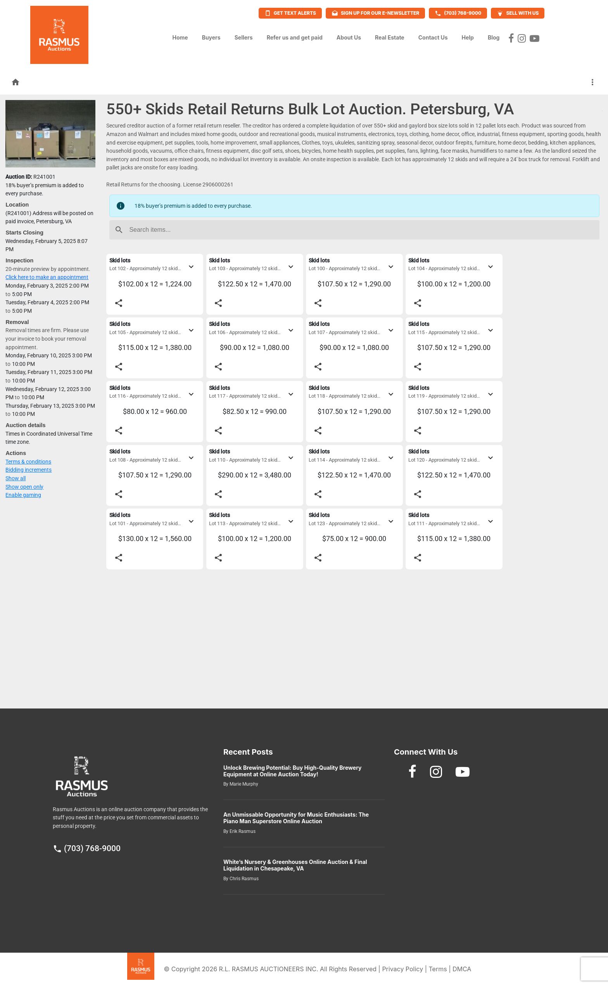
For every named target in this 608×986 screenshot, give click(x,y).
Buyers (211, 35)
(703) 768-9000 (87, 848)
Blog (494, 35)
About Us (349, 35)
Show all (15, 478)
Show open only (24, 487)
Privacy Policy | (405, 969)
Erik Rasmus (242, 831)
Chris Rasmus (243, 878)
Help (467, 35)
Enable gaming (23, 495)
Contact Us (433, 35)
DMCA (462, 969)
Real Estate (389, 35)
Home (180, 35)
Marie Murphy (243, 784)
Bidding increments (28, 470)
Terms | (440, 969)
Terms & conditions (28, 462)
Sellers (244, 35)
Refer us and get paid (295, 35)
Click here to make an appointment (46, 277)
